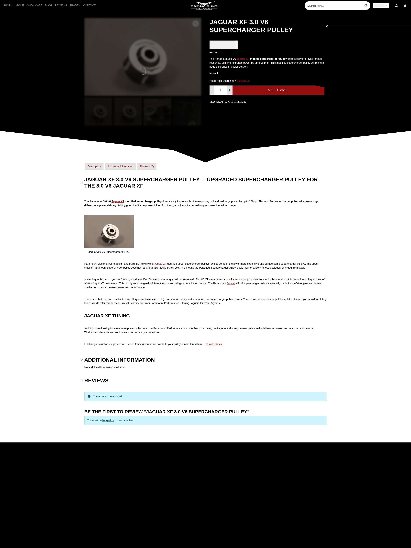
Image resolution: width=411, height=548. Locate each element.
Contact (89, 5)
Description (94, 166)
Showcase (34, 5)
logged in (108, 420)
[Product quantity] (220, 90)
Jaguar (160, 263)
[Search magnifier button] (366, 5)
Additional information (120, 166)
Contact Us (243, 80)
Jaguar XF (243, 58)
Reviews (61, 5)
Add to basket (278, 90)
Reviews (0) (147, 166)
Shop (7, 5)
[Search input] (334, 5)
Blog (48, 5)
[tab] (94, 166)
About (19, 5)
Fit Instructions (213, 344)
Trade (74, 5)
